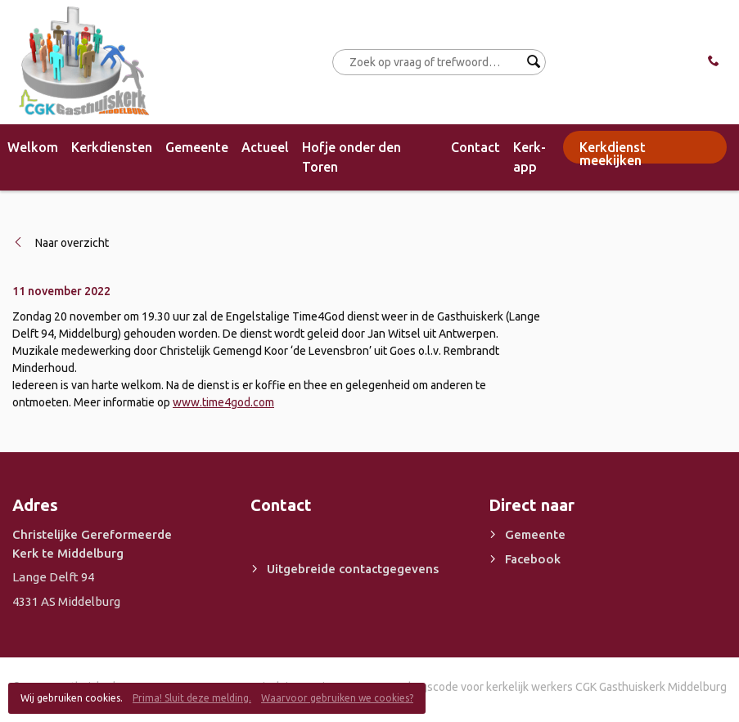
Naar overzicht (72, 242)
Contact (475, 147)
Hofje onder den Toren (351, 157)
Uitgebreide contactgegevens (353, 569)
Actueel (265, 147)
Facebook (533, 559)
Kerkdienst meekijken (612, 152)
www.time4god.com (223, 402)
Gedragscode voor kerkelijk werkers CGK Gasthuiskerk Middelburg (558, 686)
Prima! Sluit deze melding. (192, 698)
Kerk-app (529, 157)
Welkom (32, 147)
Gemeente (196, 147)
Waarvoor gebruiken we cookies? (337, 698)
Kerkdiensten (111, 147)
